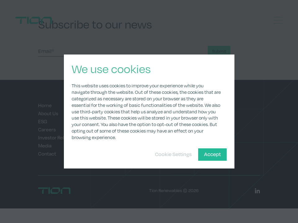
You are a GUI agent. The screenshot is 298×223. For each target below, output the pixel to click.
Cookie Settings (173, 154)
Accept (212, 154)
